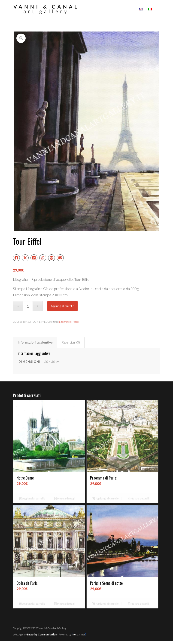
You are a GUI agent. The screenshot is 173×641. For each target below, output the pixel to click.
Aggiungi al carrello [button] (32, 499)
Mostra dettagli (64, 499)
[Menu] (157, 9)
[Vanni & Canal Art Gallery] (72, 9)
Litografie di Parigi (69, 321)
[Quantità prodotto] (28, 306)
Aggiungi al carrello (62, 306)
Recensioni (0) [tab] (71, 342)
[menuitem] (157, 9)
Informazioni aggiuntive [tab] (35, 342)
